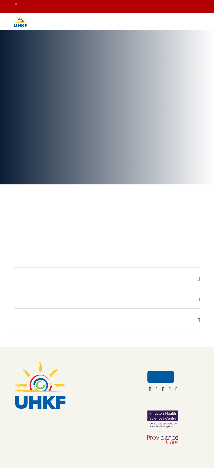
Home (18, 41)
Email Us (160, 388)
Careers (114, 404)
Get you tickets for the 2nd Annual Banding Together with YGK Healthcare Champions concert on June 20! (124, 7)
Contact (114, 395)
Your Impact (36, 41)
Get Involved (92, 410)
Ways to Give (92, 401)
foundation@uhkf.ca (40, 433)
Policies (114, 413)
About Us (115, 385)
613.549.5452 (40, 427)
